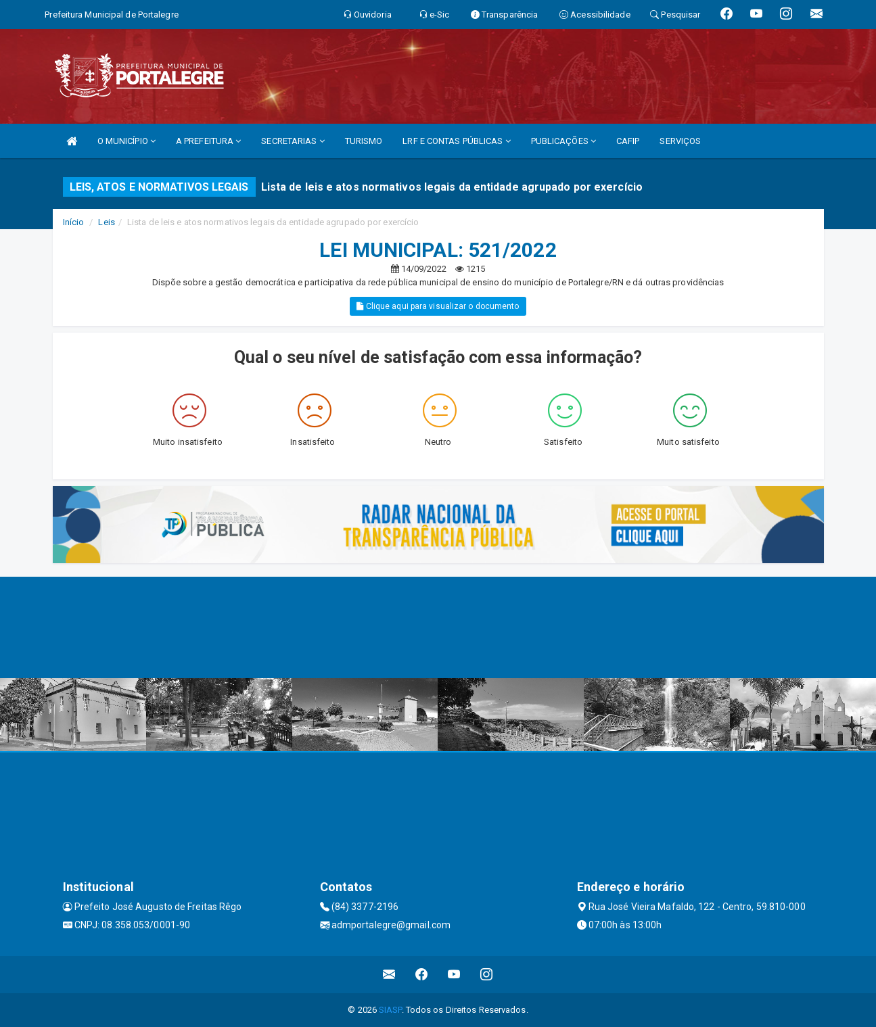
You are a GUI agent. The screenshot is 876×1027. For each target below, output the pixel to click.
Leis (106, 222)
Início (74, 222)
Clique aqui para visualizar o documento (437, 306)
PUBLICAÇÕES (563, 141)
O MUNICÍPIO (126, 141)
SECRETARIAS (292, 141)
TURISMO (364, 141)
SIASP (390, 1010)
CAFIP (628, 141)
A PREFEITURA (208, 141)
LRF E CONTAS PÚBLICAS (456, 141)
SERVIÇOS (680, 141)
